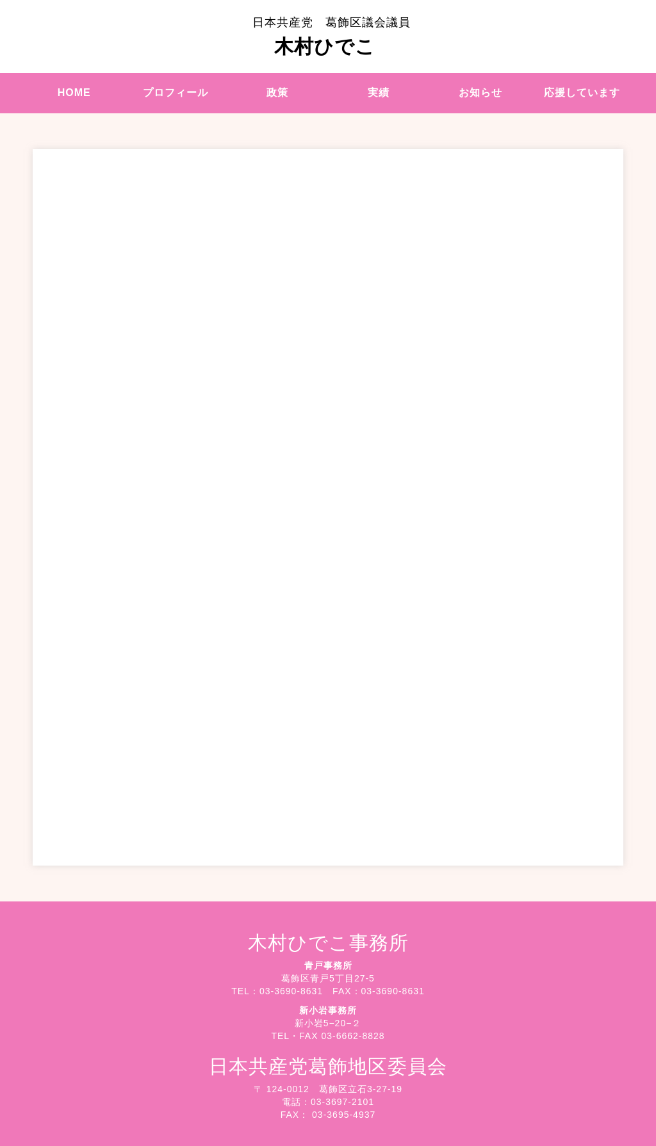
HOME (74, 92)
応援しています (582, 92)
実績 (379, 92)
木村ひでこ (331, 36)
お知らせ (480, 92)
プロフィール (175, 92)
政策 (277, 92)
